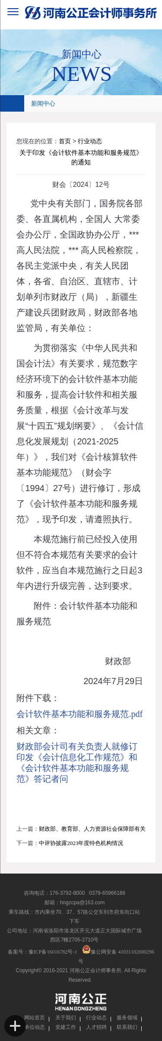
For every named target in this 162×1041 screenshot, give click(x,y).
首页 (65, 141)
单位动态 (34, 1027)
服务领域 (127, 1018)
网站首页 (34, 1018)
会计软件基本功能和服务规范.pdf (79, 714)
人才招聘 (96, 1027)
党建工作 (65, 1027)
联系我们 (127, 1027)
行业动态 (90, 141)
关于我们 (65, 1018)
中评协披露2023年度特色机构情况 (81, 843)
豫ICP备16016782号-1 (53, 952)
